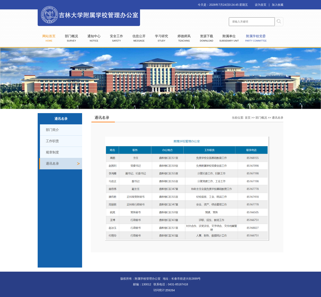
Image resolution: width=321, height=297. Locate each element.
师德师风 (184, 38)
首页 (248, 117)
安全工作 (116, 38)
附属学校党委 (256, 38)
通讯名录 (52, 163)
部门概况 (71, 38)
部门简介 (52, 130)
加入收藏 (277, 4)
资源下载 (206, 38)
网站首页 (48, 38)
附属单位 (229, 38)
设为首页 (260, 4)
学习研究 (161, 38)
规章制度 (52, 152)
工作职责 (52, 141)
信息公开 (139, 38)
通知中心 (94, 38)
